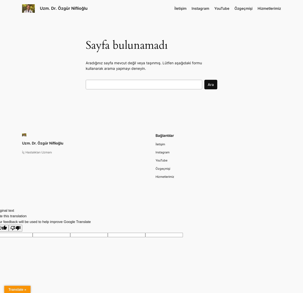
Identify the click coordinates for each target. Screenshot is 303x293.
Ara (211, 85)
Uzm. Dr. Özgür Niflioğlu (64, 8)
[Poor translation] (15, 228)
